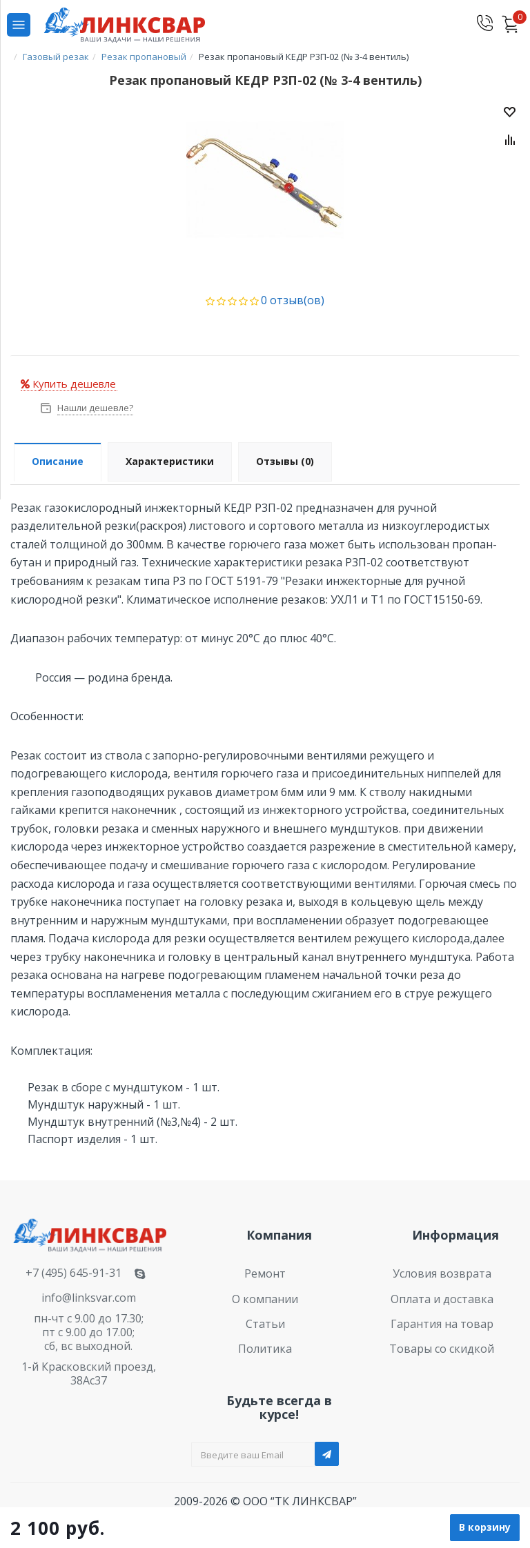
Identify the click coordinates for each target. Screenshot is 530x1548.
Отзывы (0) (285, 461)
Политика (265, 1348)
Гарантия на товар (442, 1323)
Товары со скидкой (441, 1348)
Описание (58, 461)
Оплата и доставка (442, 1299)
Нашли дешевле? (94, 407)
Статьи (265, 1323)
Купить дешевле (68, 383)
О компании (265, 1299)
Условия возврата (442, 1273)
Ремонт (265, 1273)
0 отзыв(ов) (292, 300)
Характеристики (170, 461)
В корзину (485, 1527)
